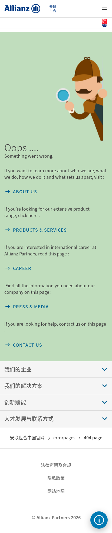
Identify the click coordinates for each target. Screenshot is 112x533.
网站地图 (56, 491)
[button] (104, 9)
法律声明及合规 (56, 465)
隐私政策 (56, 478)
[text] (99, 520)
